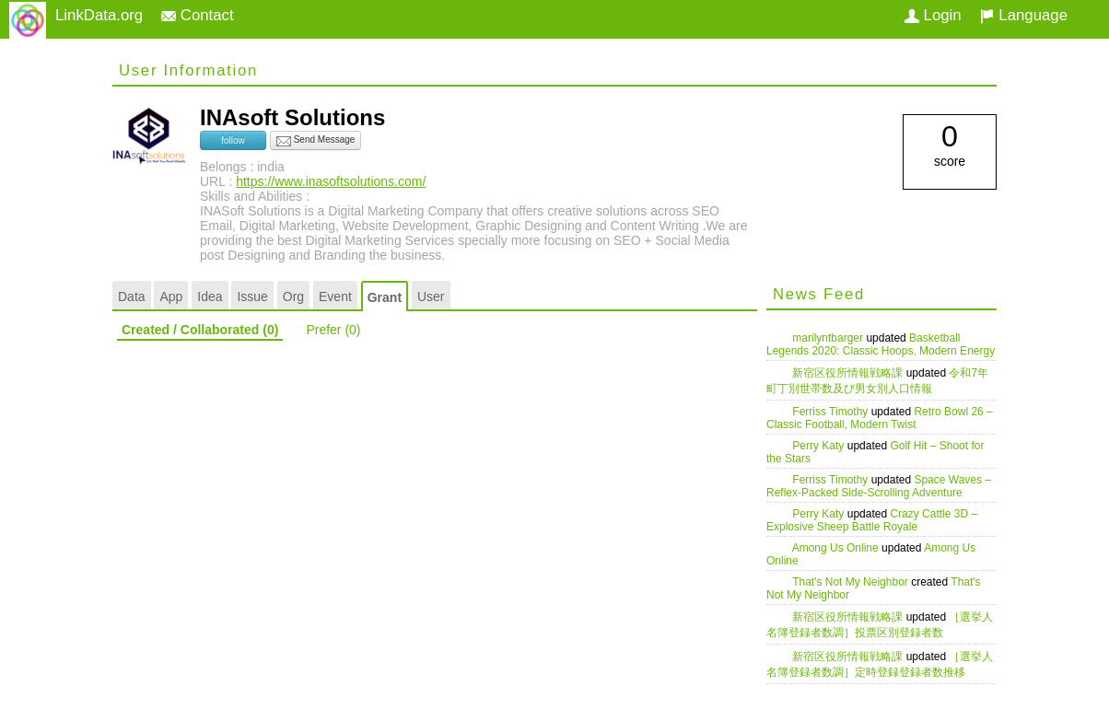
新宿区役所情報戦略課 (848, 372)
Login (933, 15)
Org (293, 296)
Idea (209, 296)
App (170, 296)
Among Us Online (836, 547)
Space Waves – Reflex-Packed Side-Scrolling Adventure (878, 486)
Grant (385, 297)
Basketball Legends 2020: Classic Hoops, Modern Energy (880, 344)
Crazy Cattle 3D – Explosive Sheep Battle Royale (871, 520)
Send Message (316, 140)
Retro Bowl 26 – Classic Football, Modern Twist (879, 418)
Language (1024, 15)
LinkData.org (99, 15)
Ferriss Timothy (831, 411)
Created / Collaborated (200, 329)
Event (335, 296)
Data (132, 296)
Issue (252, 296)
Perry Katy (819, 445)
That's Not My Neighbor (851, 582)
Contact (197, 15)
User (431, 296)
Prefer (333, 329)
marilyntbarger (829, 337)
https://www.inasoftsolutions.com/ (331, 181)
